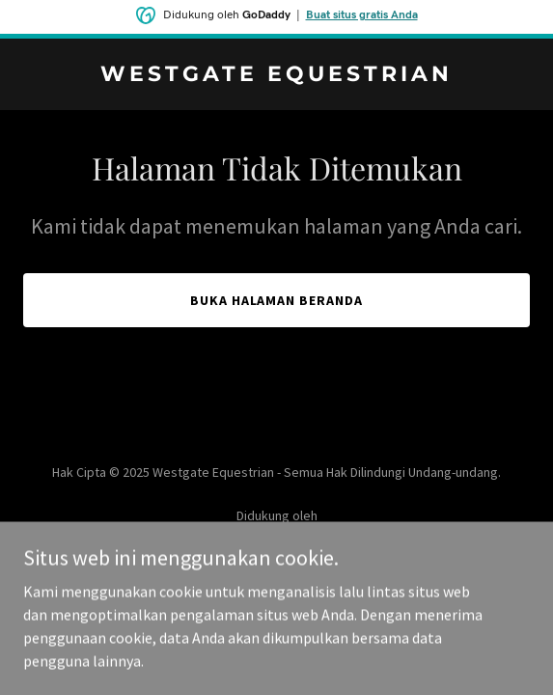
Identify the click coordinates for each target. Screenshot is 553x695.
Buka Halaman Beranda (277, 300)
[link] (276, 75)
